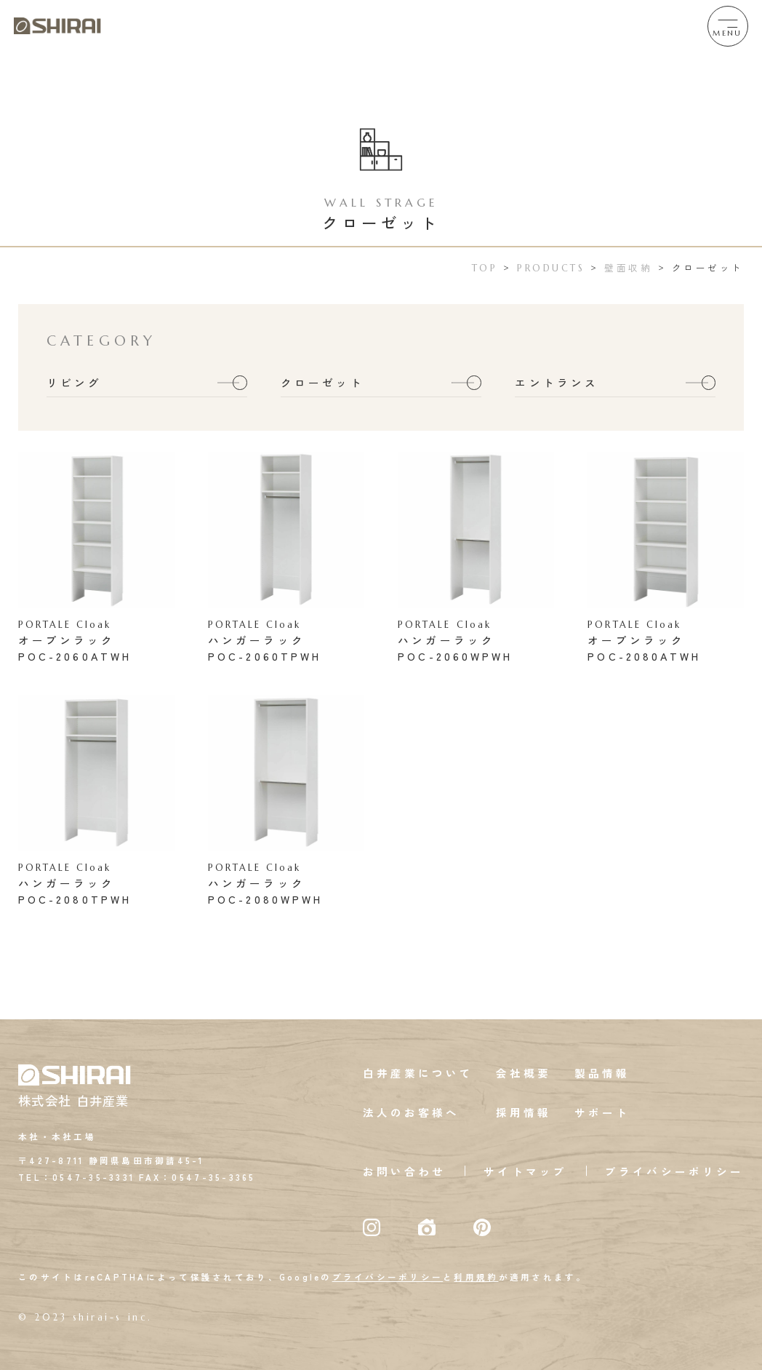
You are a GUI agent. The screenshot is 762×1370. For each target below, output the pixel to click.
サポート (602, 1112)
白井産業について (418, 1072)
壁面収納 (628, 267)
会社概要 (523, 1072)
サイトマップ (525, 1171)
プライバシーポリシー (674, 1171)
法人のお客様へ (411, 1112)
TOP (485, 268)
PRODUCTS (551, 268)
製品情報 (602, 1072)
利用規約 (476, 1276)
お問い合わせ (404, 1171)
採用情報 (523, 1112)
